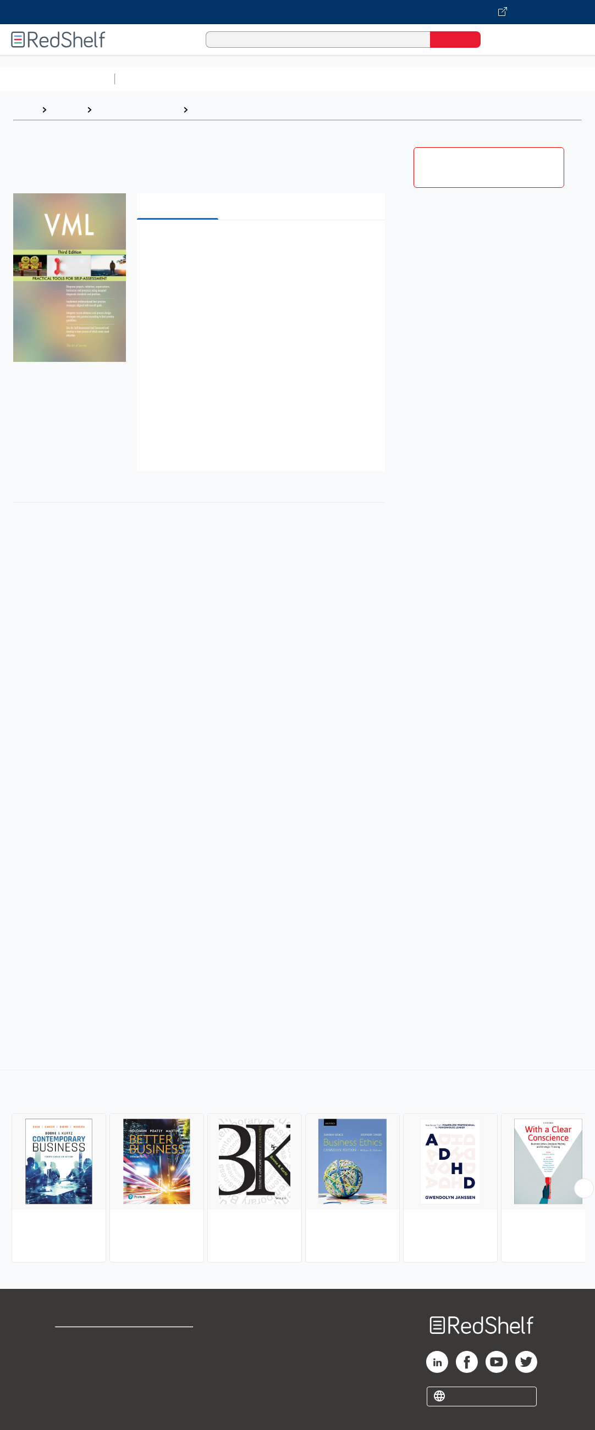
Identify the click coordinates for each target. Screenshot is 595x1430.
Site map (73, 1393)
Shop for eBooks (90, 1340)
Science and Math (215, 79)
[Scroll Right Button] (584, 1188)
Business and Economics (426, 79)
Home (24, 109)
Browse (66, 109)
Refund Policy (176, 1358)
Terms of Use (176, 1340)
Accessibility (173, 1375)
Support (71, 1358)
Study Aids (148, 79)
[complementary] (297, 1167)
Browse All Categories (57, 79)
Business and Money (137, 109)
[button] (263, 245)
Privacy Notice (85, 1375)
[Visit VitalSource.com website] (297, 12)
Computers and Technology (314, 79)
